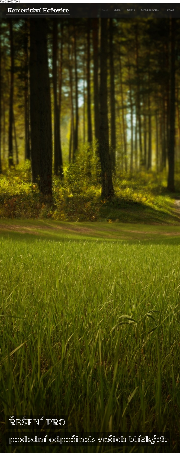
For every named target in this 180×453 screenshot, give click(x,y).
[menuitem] (152, 10)
